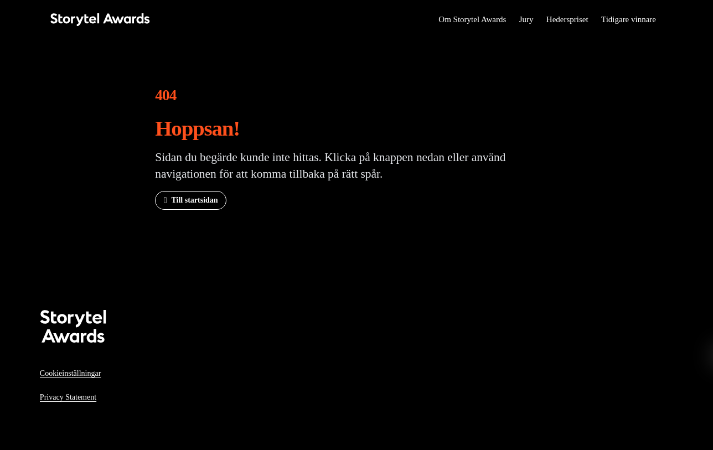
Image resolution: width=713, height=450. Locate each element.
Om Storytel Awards (472, 19)
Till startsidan (194, 200)
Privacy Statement (68, 397)
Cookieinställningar (70, 373)
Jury (526, 19)
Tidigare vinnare (628, 19)
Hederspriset (567, 19)
